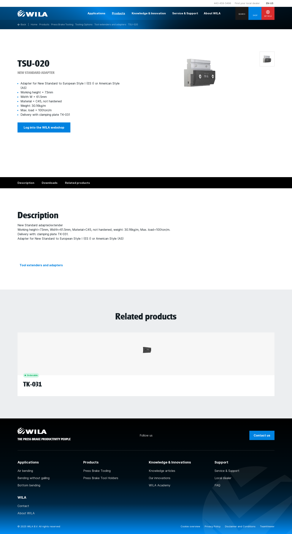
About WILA (26, 513)
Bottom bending (29, 485)
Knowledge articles (162, 471)
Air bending (25, 471)
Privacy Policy (213, 526)
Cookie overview (191, 526)
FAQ (217, 485)
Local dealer (223, 478)
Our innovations (159, 478)
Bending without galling (34, 478)
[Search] (241, 13)
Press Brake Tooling (97, 471)
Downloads (50, 183)
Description (26, 183)
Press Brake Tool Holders (100, 478)
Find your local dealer (247, 3)
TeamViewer (267, 526)
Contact (23, 506)
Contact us (262, 435)
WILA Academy (159, 485)
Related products (77, 183)
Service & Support (227, 471)
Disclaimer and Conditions (240, 526)
